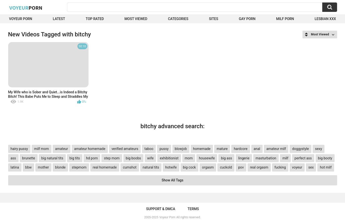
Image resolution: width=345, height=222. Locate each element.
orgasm (208, 167)
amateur (61, 149)
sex (311, 167)
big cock (189, 167)
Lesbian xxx (325, 19)
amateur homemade (89, 149)
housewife (207, 158)
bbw (28, 167)
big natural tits (52, 158)
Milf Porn (285, 19)
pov (241, 167)
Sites (213, 19)
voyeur (297, 167)
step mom (111, 158)
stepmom (79, 167)
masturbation (266, 158)
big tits (74, 158)
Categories (178, 19)
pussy (164, 149)
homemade (202, 149)
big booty (325, 158)
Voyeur (26, 7)
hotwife (171, 167)
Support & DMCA (160, 209)
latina (15, 167)
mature (222, 149)
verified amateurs (125, 149)
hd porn (92, 158)
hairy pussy (19, 149)
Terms (193, 209)
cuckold (226, 167)
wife (150, 158)
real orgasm (259, 167)
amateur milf (276, 149)
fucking (280, 167)
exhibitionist (169, 158)
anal (257, 149)
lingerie (243, 158)
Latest (59, 19)
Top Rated (95, 19)
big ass (226, 158)
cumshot (130, 167)
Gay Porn (247, 19)
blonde (60, 167)
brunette (28, 158)
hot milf (326, 167)
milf (285, 158)
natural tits (151, 167)
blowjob (181, 149)
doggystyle (300, 149)
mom (189, 158)
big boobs (133, 158)
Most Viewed (135, 19)
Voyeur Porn (20, 19)
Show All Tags (173, 180)
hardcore (240, 149)
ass (13, 158)
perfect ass (303, 158)
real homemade (105, 167)
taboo (148, 149)
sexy (318, 149)
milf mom (41, 149)
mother (43, 167)
